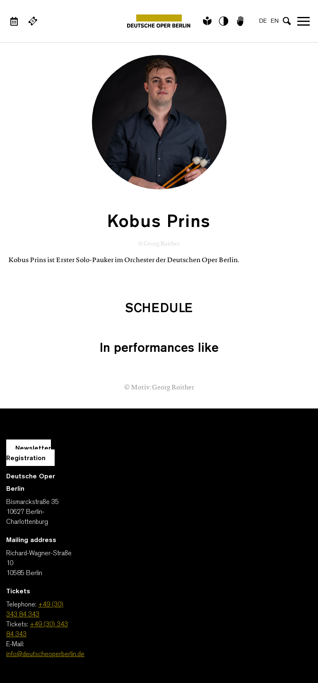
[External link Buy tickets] (32, 21)
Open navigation (303, 21)
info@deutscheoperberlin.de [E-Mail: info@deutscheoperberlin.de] (45, 654)
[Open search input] (287, 21)
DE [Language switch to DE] (263, 21)
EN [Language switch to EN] (275, 21)
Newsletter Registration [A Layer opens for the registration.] (28, 453)
